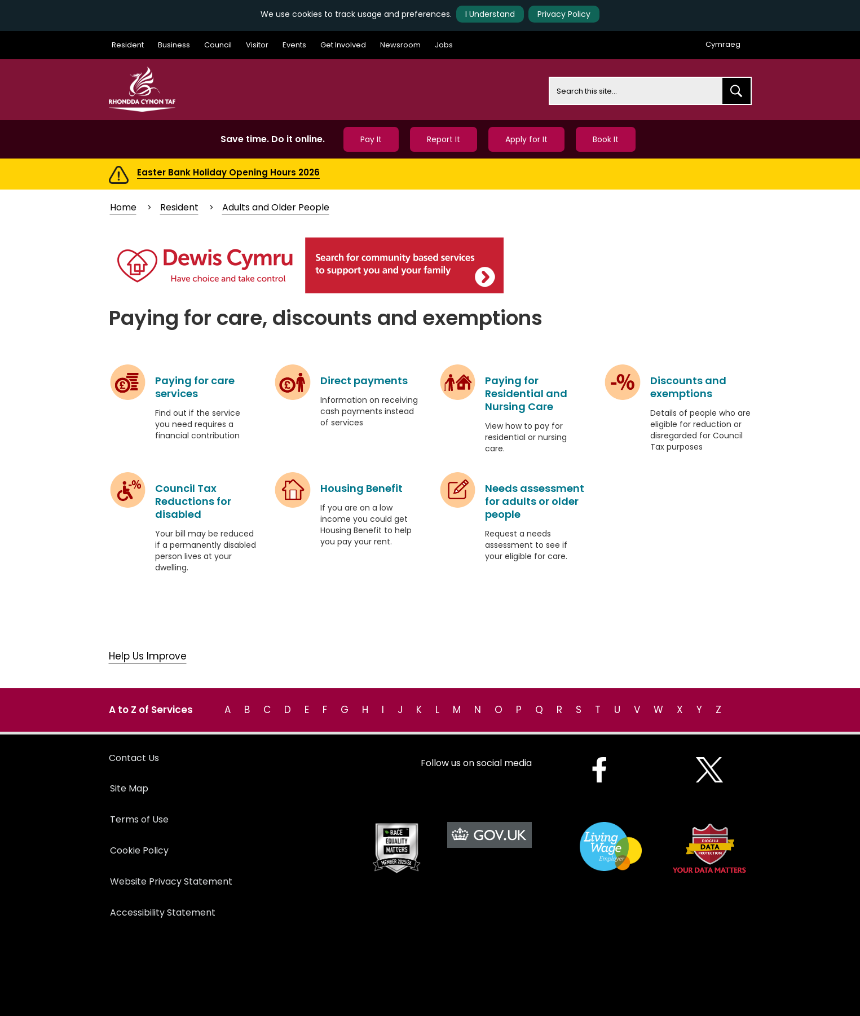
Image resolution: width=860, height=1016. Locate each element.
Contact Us (134, 757)
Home (123, 207)
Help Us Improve (148, 656)
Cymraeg (722, 44)
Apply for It (526, 139)
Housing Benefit (361, 488)
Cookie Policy (139, 850)
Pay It (371, 139)
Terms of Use (139, 819)
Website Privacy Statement (171, 881)
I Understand (490, 14)
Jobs (444, 44)
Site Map (129, 788)
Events (294, 44)
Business (174, 44)
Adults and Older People (275, 207)
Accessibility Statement (162, 912)
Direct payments (364, 380)
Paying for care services (195, 387)
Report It (443, 139)
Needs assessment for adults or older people (534, 501)
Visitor (257, 44)
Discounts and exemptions (688, 387)
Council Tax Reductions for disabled (193, 501)
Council (218, 44)
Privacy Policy (563, 14)
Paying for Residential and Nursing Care (526, 393)
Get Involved (343, 44)
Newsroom (400, 44)
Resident (128, 44)
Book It (606, 139)
